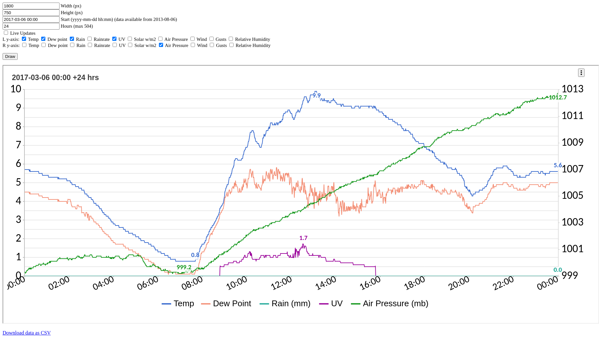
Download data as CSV (27, 333)
